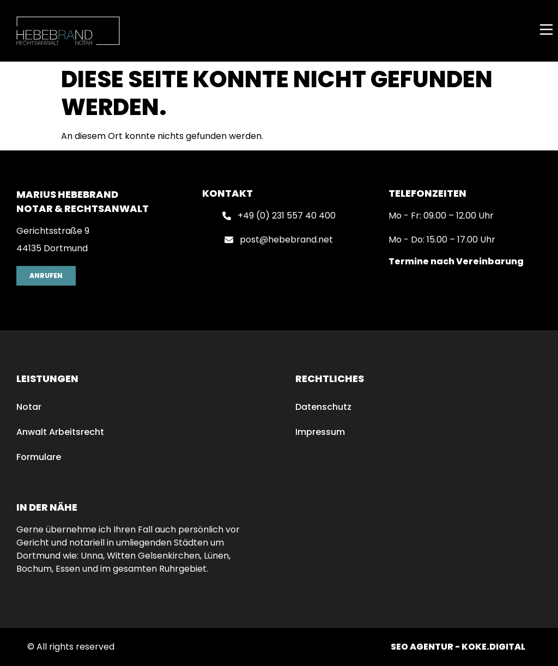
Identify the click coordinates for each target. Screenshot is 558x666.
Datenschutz (323, 407)
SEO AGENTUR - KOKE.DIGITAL (458, 646)
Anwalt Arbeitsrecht (60, 432)
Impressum (320, 432)
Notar (28, 407)
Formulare (38, 457)
